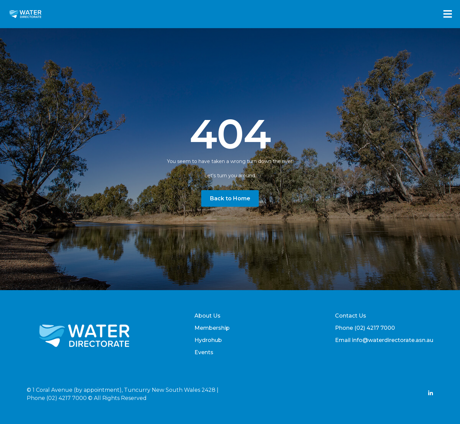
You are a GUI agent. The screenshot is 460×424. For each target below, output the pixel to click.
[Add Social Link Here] (430, 394)
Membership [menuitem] (212, 328)
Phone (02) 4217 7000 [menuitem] (365, 328)
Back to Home (230, 198)
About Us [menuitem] (207, 315)
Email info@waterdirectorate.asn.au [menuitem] (384, 340)
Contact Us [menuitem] (350, 315)
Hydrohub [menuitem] (208, 340)
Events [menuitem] (203, 352)
